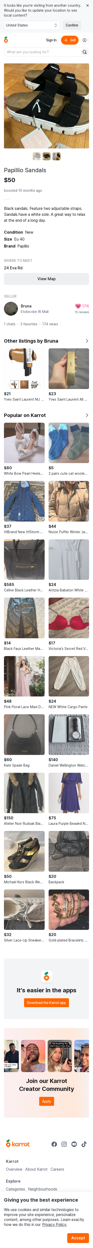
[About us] (84, 40)
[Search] (84, 52)
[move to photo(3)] (57, 156)
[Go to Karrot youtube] (74, 1144)
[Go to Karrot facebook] (54, 1144)
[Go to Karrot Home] (18, 1143)
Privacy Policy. (54, 1224)
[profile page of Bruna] (11, 309)
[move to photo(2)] (47, 156)
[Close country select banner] (87, 5)
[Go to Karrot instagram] (64, 1144)
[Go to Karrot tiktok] (84, 1144)
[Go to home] (6, 40)
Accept (78, 1238)
